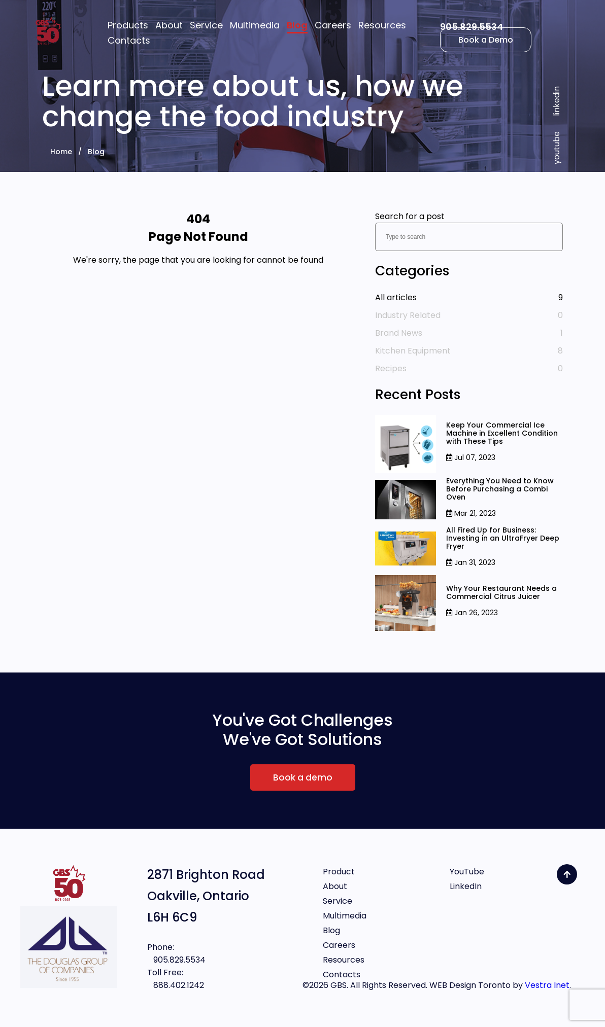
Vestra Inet (547, 985)
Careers (339, 945)
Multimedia (344, 916)
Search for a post (410, 216)
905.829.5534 (471, 26)
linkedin (556, 101)
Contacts (341, 974)
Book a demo (302, 777)
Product (339, 871)
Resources (343, 960)
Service (337, 901)
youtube (556, 147)
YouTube (467, 871)
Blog (96, 152)
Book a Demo (485, 40)
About (335, 886)
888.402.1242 (175, 985)
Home (61, 152)
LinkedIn (466, 886)
